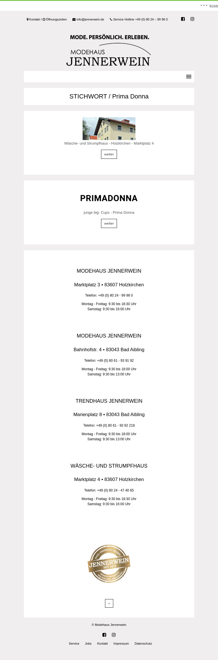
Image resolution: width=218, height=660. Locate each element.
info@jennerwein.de (88, 19)
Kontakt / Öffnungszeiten (47, 19)
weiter (109, 154)
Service (74, 643)
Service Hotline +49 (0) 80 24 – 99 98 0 (139, 19)
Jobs (88, 643)
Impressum (121, 643)
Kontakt (102, 643)
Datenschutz (143, 643)
